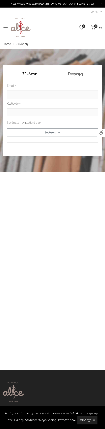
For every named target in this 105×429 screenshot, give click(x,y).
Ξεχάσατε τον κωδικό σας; (24, 122)
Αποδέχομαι (87, 420)
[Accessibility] (101, 133)
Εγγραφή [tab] (75, 74)
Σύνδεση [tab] (29, 74)
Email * (11, 85)
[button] (96, 27)
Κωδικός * (14, 103)
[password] (52, 112)
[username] (52, 94)
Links (94, 11)
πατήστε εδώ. (67, 420)
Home (7, 44)
